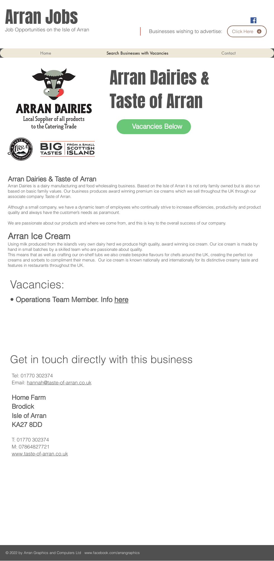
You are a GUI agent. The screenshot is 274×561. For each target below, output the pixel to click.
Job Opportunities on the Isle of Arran (47, 29)
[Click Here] (247, 31)
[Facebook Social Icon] (253, 20)
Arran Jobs (41, 17)
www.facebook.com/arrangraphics (112, 552)
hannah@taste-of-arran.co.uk (59, 382)
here (121, 299)
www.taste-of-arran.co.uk (40, 453)
